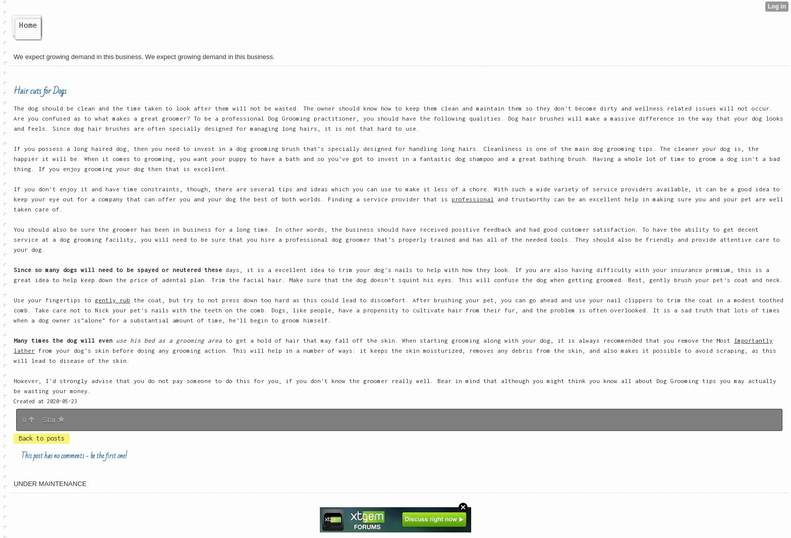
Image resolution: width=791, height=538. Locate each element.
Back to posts (42, 438)
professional (472, 199)
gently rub (112, 300)
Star (53, 420)
